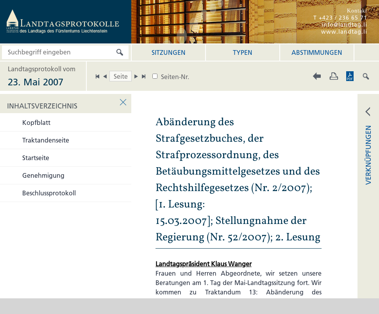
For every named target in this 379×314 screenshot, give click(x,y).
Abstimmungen (316, 52)
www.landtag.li (344, 31)
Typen (242, 52)
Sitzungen (169, 52)
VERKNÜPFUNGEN (368, 155)
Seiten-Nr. (175, 77)
